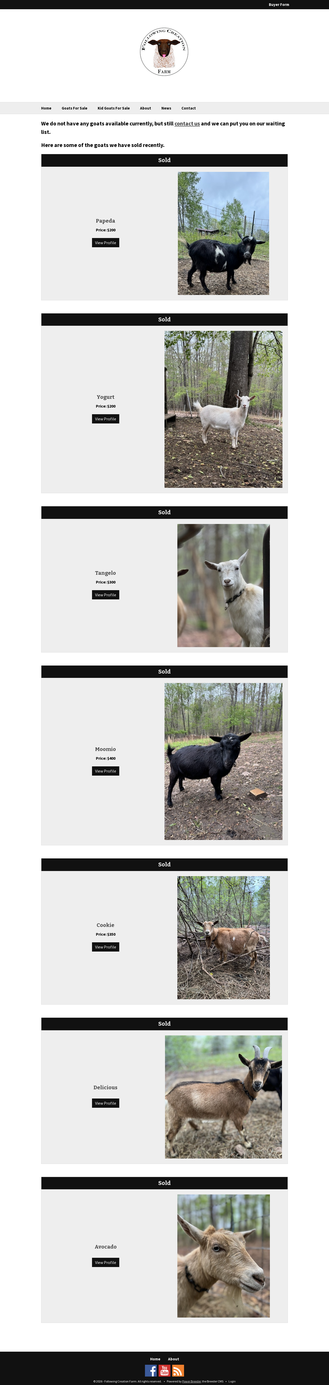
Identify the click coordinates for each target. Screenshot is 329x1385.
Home (46, 108)
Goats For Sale (74, 108)
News (166, 108)
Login (232, 1381)
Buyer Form (279, 4)
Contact (188, 108)
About (145, 108)
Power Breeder (191, 1381)
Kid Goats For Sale (114, 108)
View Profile (105, 242)
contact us (187, 123)
